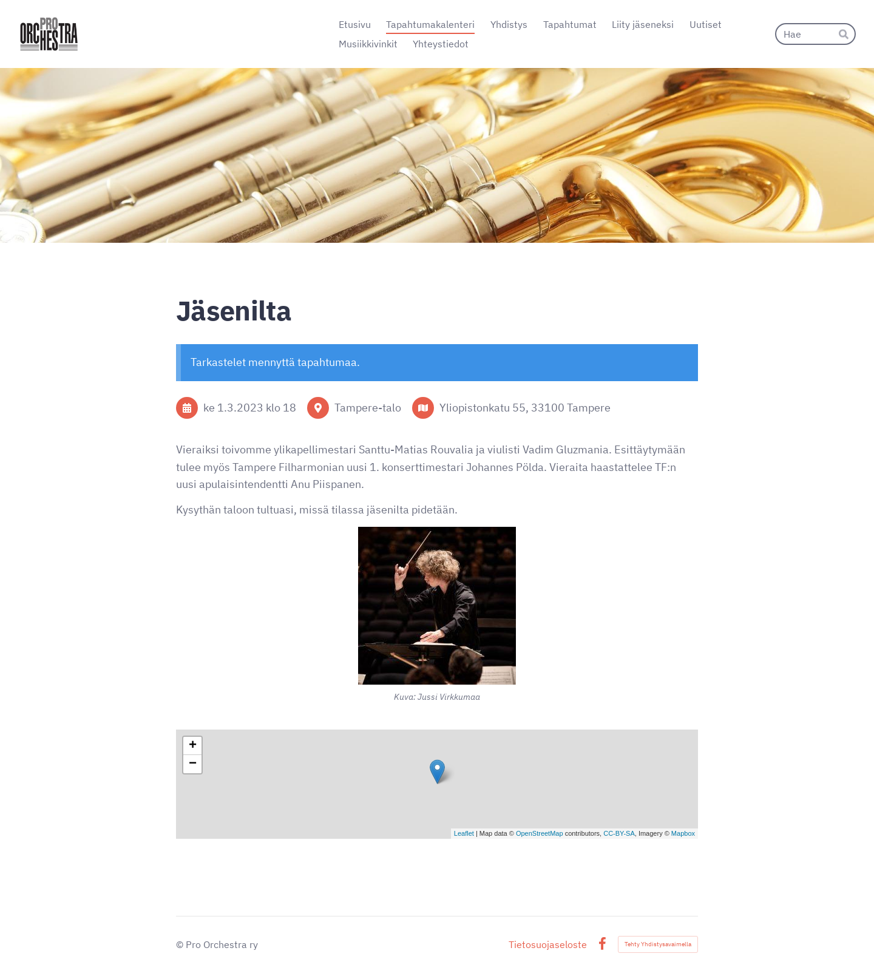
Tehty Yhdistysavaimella (658, 944)
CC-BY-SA (619, 833)
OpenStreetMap (539, 833)
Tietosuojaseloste (548, 944)
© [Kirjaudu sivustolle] (181, 944)
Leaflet (464, 833)
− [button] (193, 764)
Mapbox (683, 833)
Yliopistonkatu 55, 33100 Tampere (525, 408)
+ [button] (193, 746)
